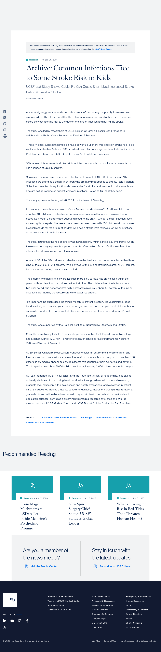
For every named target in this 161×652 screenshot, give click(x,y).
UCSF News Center (103, 49)
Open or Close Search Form (153, 12)
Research (101, 12)
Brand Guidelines (100, 609)
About (67, 12)
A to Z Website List (101, 596)
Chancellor (97, 626)
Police (129, 618)
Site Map (96, 640)
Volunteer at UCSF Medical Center (64, 600)
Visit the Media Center (43, 565)
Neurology (86, 417)
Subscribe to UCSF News (114, 565)
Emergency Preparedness (138, 596)
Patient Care (82, 12)
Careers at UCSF (100, 622)
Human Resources (135, 600)
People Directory (134, 613)
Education (117, 12)
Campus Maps (99, 618)
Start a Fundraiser (56, 605)
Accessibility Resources (103, 600)
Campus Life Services (102, 613)
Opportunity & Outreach (137, 609)
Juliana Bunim (36, 98)
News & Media (136, 12)
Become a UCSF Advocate (60, 596)
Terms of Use (110, 640)
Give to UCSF (147, 3)
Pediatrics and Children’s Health (59, 417)
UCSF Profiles (132, 626)
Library (129, 605)
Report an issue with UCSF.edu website (138, 640)
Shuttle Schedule (134, 622)
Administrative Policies (102, 605)
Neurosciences (103, 417)
